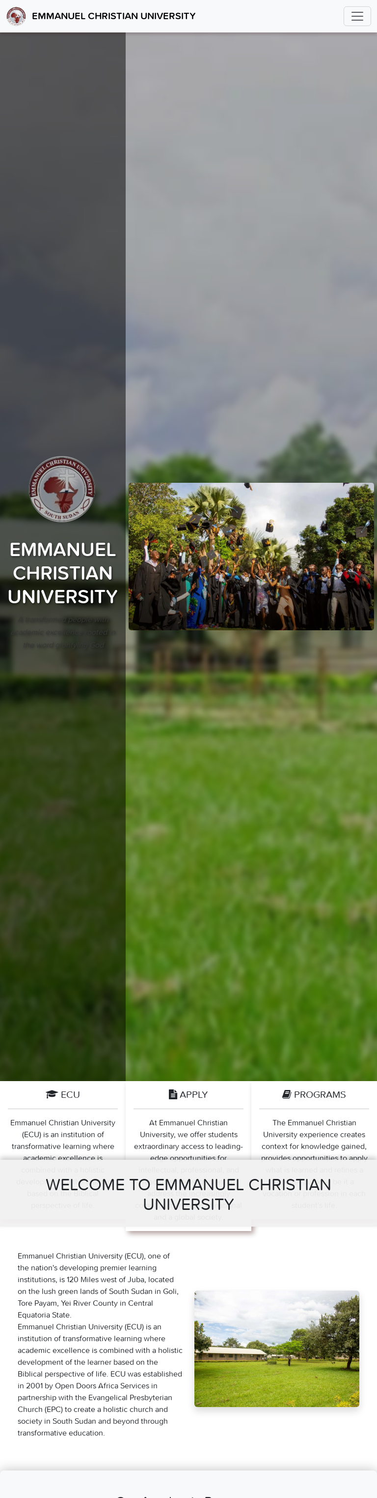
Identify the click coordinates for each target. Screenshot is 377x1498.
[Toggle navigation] (357, 16)
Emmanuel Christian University (101, 16)
